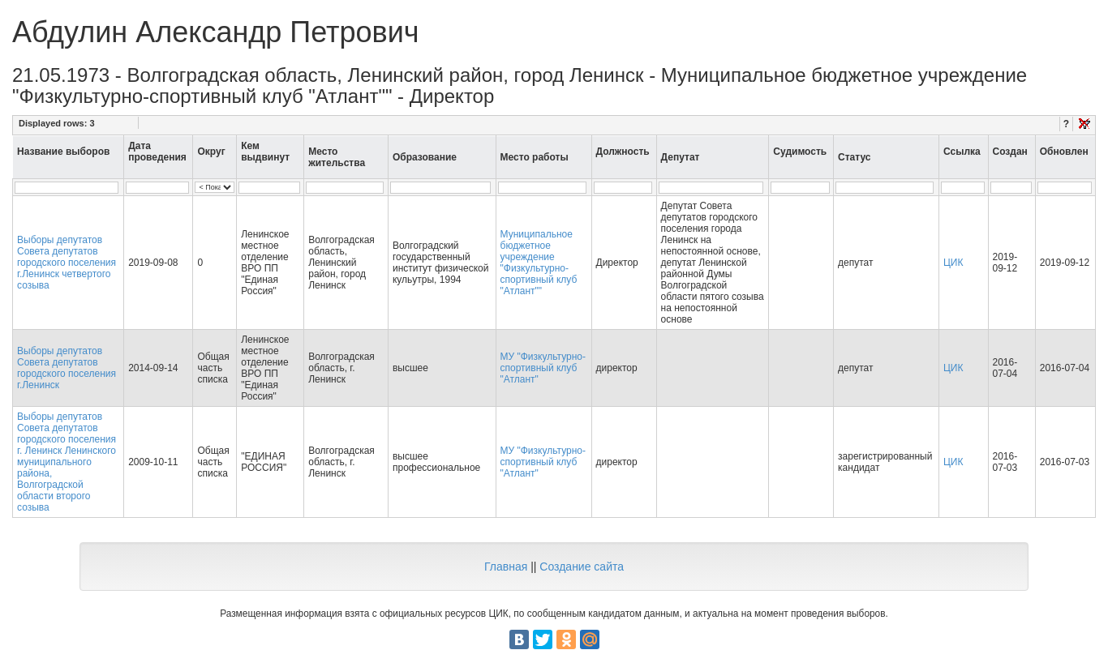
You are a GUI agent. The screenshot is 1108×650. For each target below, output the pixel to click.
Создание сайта (581, 566)
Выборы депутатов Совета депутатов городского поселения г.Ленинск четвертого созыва (66, 262)
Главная (505, 566)
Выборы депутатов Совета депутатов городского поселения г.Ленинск (66, 368)
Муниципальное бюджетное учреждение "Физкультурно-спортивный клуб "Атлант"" (539, 263)
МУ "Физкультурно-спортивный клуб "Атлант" (543, 368)
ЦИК (953, 262)
